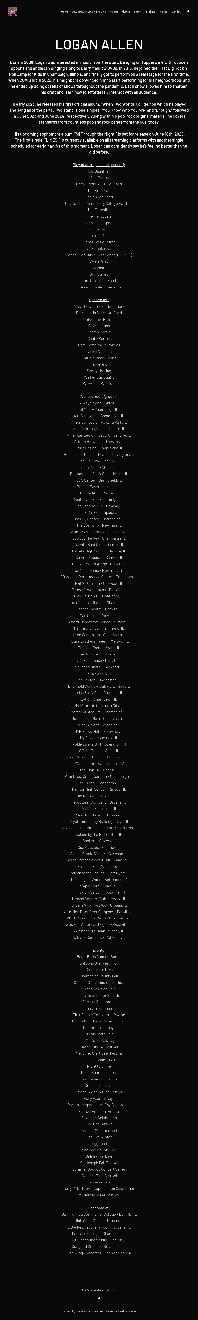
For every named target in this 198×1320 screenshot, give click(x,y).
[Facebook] (188, 11)
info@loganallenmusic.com (99, 1290)
